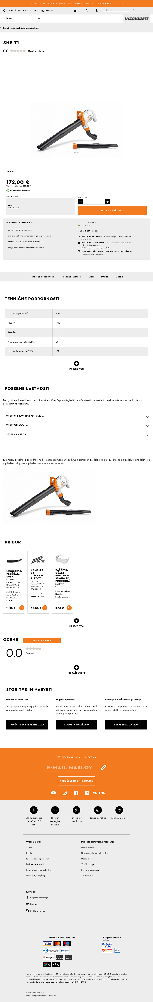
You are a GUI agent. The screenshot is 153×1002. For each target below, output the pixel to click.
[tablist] (120, 10)
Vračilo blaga (87, 864)
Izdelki (29, 853)
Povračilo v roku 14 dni (76, 819)
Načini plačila (87, 847)
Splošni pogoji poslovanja (38, 859)
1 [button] (75, 152)
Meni (23, 18)
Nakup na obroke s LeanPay (95, 853)
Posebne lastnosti (71, 277)
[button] (96, 231)
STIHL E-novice (37, 911)
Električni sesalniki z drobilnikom (21, 28)
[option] (76, 130)
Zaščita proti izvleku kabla (25, 416)
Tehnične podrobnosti (42, 277)
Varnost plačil (88, 875)
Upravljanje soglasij (35, 875)
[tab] (10, 171)
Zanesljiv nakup (98, 818)
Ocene (119, 277)
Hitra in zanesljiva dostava (55, 821)
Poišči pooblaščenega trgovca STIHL (96, 248)
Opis (91, 277)
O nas (29, 847)
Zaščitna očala (17, 425)
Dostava (85, 859)
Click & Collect (119, 818)
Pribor (104, 277)
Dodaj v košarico (112, 210)
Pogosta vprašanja (39, 897)
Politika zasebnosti (35, 864)
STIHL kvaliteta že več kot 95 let (34, 821)
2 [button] (78, 152)
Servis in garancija (90, 870)
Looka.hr (51, 995)
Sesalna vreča (16, 434)
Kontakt (34, 904)
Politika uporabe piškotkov (39, 870)
